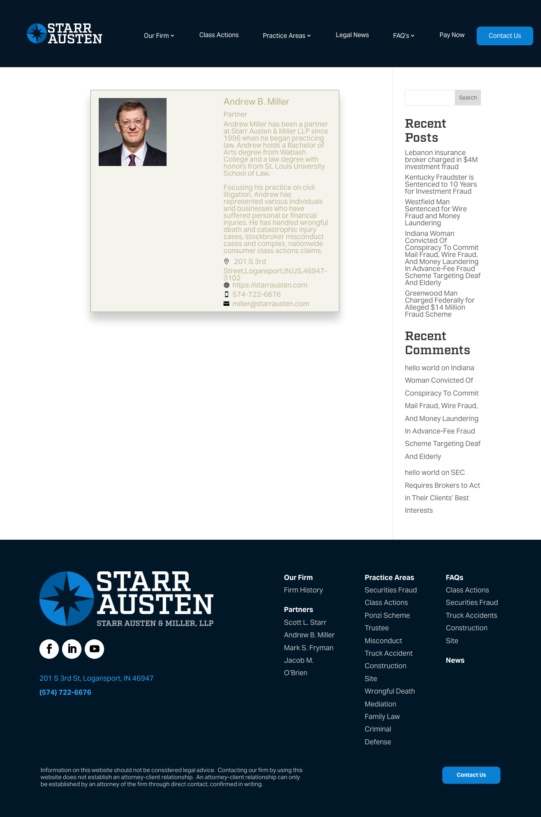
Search (468, 97)
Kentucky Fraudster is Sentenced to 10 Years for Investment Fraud (441, 184)
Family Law (382, 716)
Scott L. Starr (305, 622)
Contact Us (505, 36)
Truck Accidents (471, 615)
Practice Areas (284, 36)
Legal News (352, 35)
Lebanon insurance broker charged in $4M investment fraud (441, 159)
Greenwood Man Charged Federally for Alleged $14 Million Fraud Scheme (440, 304)
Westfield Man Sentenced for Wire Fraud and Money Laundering (436, 212)
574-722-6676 (257, 294)
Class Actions (219, 35)
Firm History (303, 589)
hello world (422, 367)
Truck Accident (389, 653)
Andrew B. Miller (309, 634)
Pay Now (452, 35)
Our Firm (156, 36)
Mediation (380, 703)
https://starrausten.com (270, 284)
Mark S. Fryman (308, 647)
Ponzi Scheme (387, 615)
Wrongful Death (390, 691)
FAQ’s (401, 36)
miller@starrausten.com (271, 303)
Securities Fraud (391, 589)
